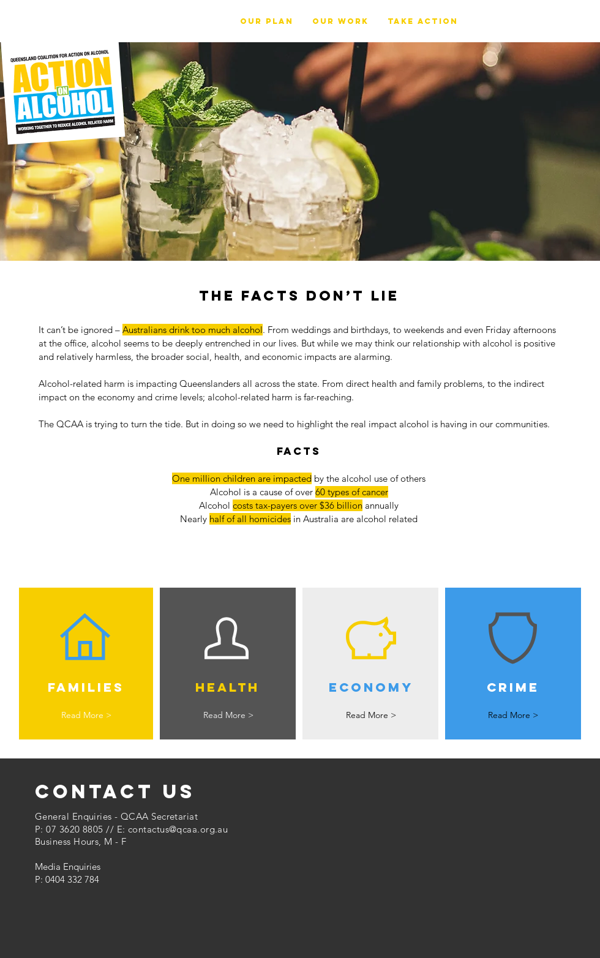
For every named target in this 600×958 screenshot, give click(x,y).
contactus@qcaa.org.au (178, 829)
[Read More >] (86, 715)
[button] (340, 21)
